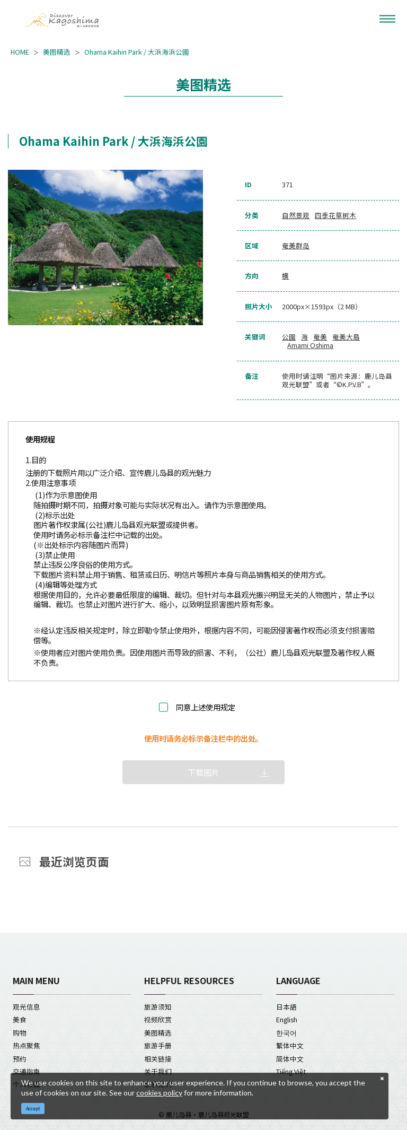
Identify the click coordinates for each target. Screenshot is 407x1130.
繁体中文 (290, 1045)
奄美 (320, 337)
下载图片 (203, 772)
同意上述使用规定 (205, 707)
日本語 (286, 1007)
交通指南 (26, 1071)
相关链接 (158, 1059)
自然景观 (295, 215)
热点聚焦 (26, 1045)
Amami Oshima (310, 345)
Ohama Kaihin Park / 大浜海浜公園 (136, 52)
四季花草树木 (335, 215)
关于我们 (158, 1071)
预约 (19, 1059)
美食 (19, 1019)
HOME (20, 52)
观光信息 (26, 1007)
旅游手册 (158, 1045)
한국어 (286, 1033)
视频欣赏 (158, 1019)
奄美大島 (346, 337)
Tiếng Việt (291, 1071)
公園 (289, 337)
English (286, 1019)
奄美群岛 (295, 245)
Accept (33, 1108)
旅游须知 (158, 1007)
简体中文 (290, 1059)
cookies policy (159, 1092)
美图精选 (56, 52)
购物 (19, 1033)
